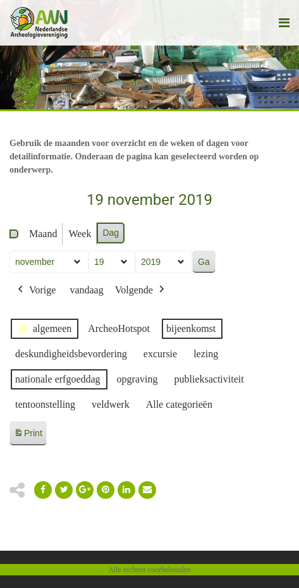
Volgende (141, 290)
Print (27, 435)
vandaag (86, 290)
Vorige (35, 290)
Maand (43, 233)
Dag (110, 233)
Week (79, 233)
